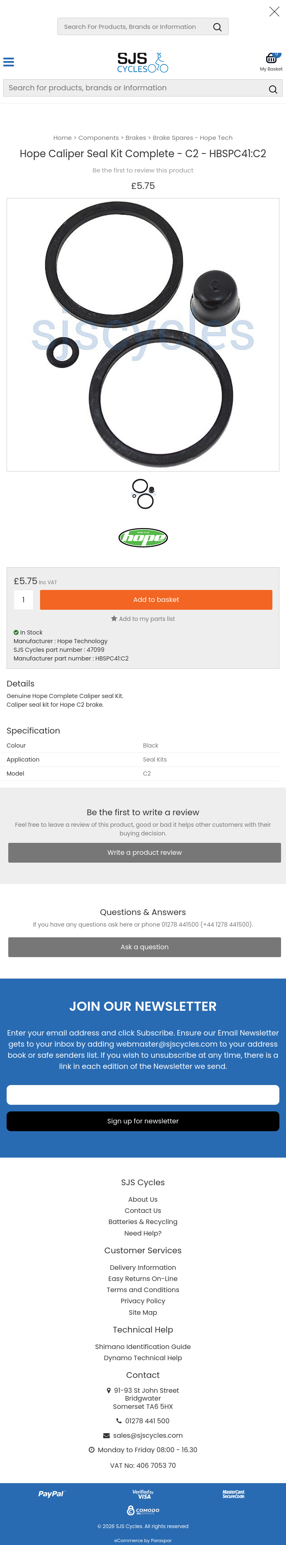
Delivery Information (143, 1267)
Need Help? (142, 1233)
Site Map (143, 1312)
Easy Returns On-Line (143, 1278)
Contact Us (143, 1210)
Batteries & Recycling (143, 1222)
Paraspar (161, 1540)
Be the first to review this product (142, 170)
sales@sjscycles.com (148, 1435)
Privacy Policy (143, 1301)
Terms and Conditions (143, 1290)
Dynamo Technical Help (143, 1358)
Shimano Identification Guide (143, 1347)
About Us (143, 1199)
